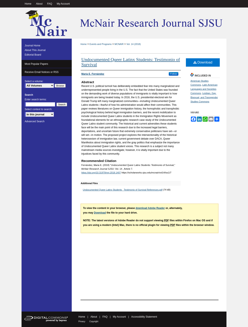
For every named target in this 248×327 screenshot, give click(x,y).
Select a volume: (34, 81)
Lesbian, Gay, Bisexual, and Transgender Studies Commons (204, 97)
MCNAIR (119, 44)
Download (202, 62)
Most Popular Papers (36, 63)
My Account (119, 316)
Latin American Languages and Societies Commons (203, 89)
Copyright (93, 321)
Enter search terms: (36, 99)
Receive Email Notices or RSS (42, 72)
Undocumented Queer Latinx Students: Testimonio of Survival (130, 62)
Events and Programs (100, 44)
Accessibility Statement (144, 316)
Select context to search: (38, 109)
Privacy (81, 321)
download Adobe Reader (150, 208)
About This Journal (35, 50)
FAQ (104, 316)
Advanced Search (35, 121)
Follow (173, 74)
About (94, 316)
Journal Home (32, 45)
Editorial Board (33, 54)
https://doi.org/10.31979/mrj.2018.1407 (101, 172)
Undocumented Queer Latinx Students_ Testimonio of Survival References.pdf (122, 189)
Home (84, 44)
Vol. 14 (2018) (134, 44)
